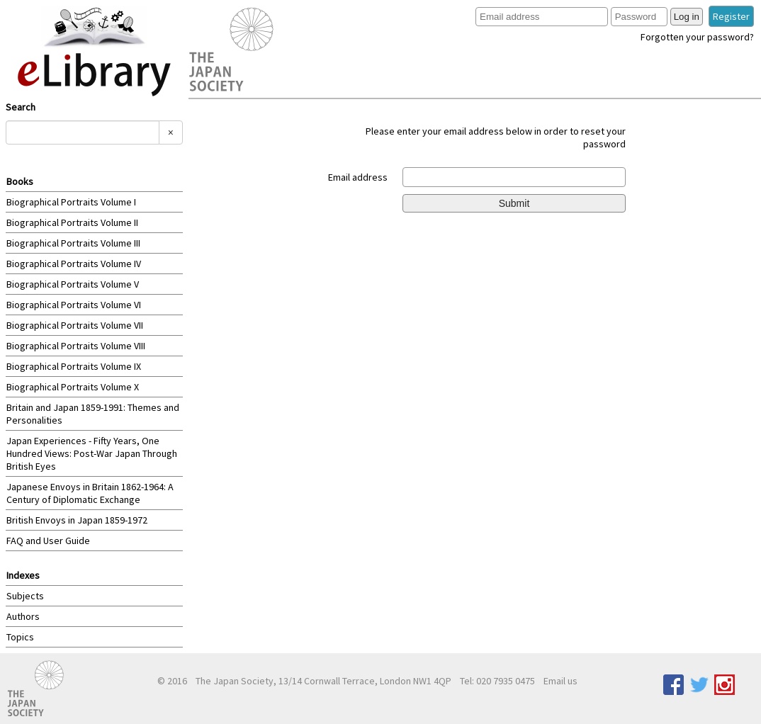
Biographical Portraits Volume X (72, 386)
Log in (686, 16)
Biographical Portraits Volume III (73, 243)
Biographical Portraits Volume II (72, 222)
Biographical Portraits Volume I (71, 202)
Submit (514, 203)
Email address (358, 177)
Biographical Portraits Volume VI (73, 304)
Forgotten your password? (697, 36)
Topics (20, 636)
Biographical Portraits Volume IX (73, 366)
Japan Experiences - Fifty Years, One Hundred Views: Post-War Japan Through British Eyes (91, 453)
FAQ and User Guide (48, 540)
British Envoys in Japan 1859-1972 (76, 520)
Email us (560, 680)
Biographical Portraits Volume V (72, 284)
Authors (23, 616)
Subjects (25, 595)
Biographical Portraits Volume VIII (75, 345)
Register (731, 16)
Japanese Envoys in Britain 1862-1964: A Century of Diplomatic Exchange (90, 493)
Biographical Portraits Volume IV (73, 263)
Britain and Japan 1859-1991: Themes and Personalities (92, 413)
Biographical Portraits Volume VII (74, 325)
